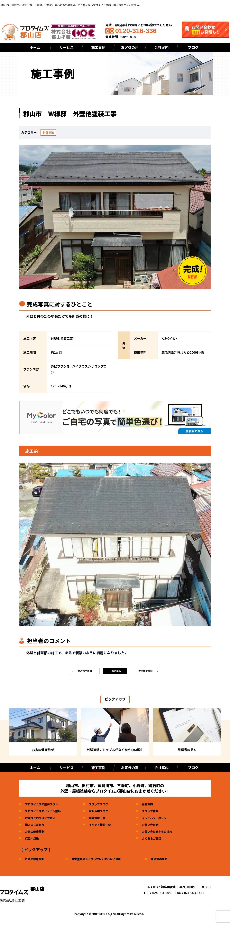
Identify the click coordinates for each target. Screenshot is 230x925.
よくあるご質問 (161, 840)
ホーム (35, 47)
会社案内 (161, 47)
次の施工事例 (145, 672)
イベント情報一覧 (106, 826)
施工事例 (98, 47)
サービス (67, 47)
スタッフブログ (105, 806)
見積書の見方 (170, 860)
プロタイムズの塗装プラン (44, 806)
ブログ (193, 47)
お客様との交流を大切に (42, 819)
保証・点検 (33, 840)
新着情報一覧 (103, 819)
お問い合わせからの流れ (167, 833)
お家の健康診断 (36, 833)
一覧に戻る (115, 672)
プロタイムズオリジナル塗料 (45, 812)
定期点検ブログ (105, 812)
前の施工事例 (84, 672)
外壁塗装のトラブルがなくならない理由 (102, 860)
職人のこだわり (36, 826)
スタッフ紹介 (159, 812)
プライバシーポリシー (165, 819)
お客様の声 (130, 47)
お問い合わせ (159, 826)
